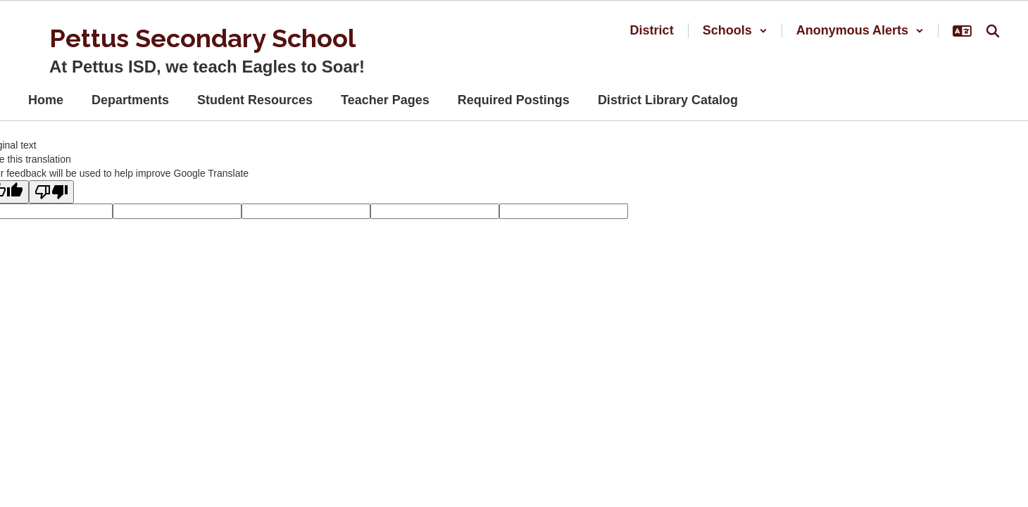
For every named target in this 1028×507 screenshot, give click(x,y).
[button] (735, 30)
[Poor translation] (51, 192)
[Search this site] (993, 31)
